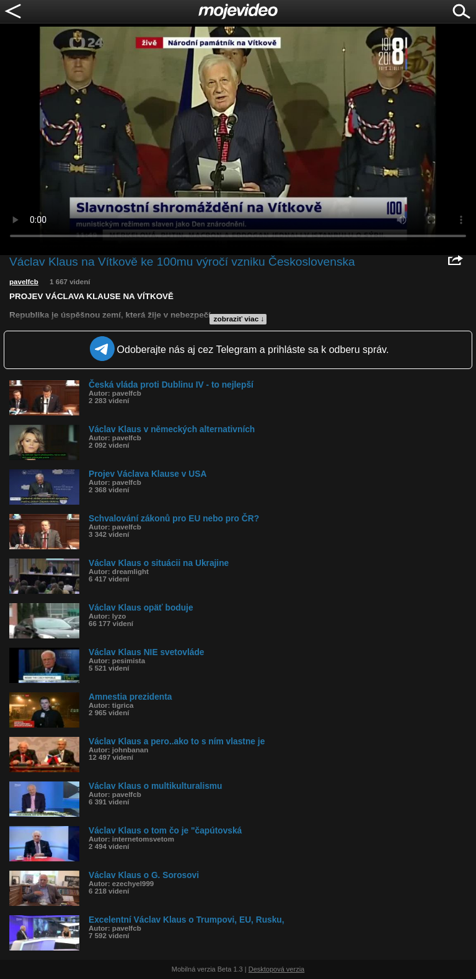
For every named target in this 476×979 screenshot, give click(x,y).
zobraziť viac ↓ (239, 319)
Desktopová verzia (277, 969)
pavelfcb (23, 281)
